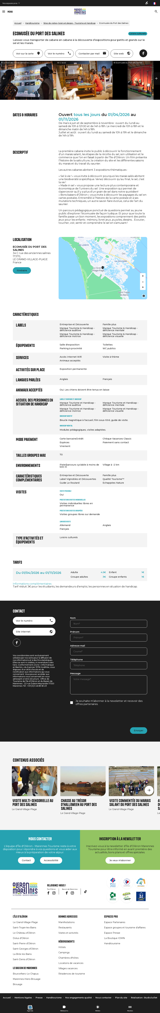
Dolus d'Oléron (21, 938)
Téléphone (76, 659)
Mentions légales (23, 997)
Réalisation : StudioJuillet (144, 997)
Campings (64, 952)
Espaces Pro (111, 916)
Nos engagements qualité (78, 997)
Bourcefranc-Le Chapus (25, 974)
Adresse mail (77, 646)
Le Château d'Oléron (24, 933)
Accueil (17, 23)
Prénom (74, 632)
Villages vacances (68, 968)
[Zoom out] (143, 281)
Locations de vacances (70, 963)
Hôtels (62, 947)
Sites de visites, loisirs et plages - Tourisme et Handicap (69, 23)
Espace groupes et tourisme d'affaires (124, 927)
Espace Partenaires (114, 922)
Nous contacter (103, 997)
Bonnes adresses (68, 916)
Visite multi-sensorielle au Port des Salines (32, 802)
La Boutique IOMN (114, 938)
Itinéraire (22, 270)
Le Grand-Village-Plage (25, 922)
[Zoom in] (143, 276)
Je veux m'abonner (120, 860)
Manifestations (66, 922)
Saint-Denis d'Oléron (24, 959)
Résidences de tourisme (71, 974)
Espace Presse (112, 933)
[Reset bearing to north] (143, 287)
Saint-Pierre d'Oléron (24, 943)
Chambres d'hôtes (68, 958)
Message (75, 673)
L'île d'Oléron (20, 916)
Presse (39, 997)
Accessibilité (51, 860)
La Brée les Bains (22, 954)
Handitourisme (32, 23)
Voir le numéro (24, 620)
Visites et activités (68, 933)
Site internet (23, 631)
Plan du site (121, 997)
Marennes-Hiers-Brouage (26, 979)
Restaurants (65, 927)
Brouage (17, 984)
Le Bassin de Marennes (25, 968)
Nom (73, 618)
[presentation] (94, 716)
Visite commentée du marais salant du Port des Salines (130, 802)
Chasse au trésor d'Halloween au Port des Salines (79, 804)
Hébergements (66, 941)
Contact (26, 860)
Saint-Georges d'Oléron (25, 949)
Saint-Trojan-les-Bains (24, 927)
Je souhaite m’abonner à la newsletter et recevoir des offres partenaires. (109, 702)
